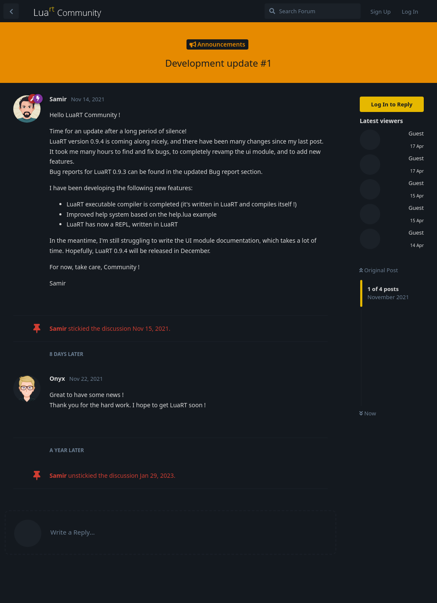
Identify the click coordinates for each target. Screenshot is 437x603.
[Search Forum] (313, 11)
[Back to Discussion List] (11, 11)
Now (367, 413)
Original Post (378, 270)
